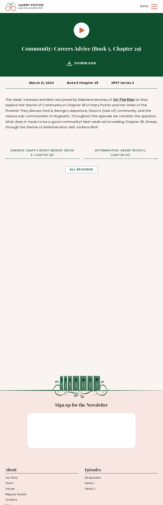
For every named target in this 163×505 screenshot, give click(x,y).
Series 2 (90, 489)
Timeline (11, 500)
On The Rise (123, 100)
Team (9, 483)
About (10, 470)
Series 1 (90, 483)
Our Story (11, 478)
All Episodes (93, 478)
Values (10, 489)
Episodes (93, 470)
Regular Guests (15, 494)
